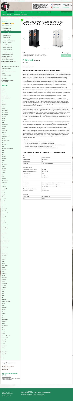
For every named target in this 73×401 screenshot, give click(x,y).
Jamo (3, 200)
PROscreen (4, 273)
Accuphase (4, 94)
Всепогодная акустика (7, 47)
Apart (3, 100)
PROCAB (4, 271)
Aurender (4, 120)
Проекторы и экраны (6, 68)
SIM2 (3, 311)
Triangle (3, 347)
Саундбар (5, 51)
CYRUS (4, 134)
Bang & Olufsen (5, 124)
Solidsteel (4, 321)
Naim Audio (4, 253)
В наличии (4, 26)
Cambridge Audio (5, 136)
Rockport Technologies (6, 301)
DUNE (3, 150)
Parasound (4, 279)
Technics (4, 339)
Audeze (4, 108)
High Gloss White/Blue (40, 54)
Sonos (3, 323)
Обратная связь (56, 7)
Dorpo (3, 160)
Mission (4, 237)
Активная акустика (6, 37)
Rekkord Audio (5, 299)
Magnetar (4, 220)
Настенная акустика (7, 35)
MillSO (3, 235)
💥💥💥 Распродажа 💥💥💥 (8, 23)
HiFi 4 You (4, 12)
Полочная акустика (6, 33)
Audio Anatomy (5, 110)
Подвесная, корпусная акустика (9, 39)
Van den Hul (4, 349)
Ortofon (4, 267)
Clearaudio (4, 144)
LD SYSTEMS (5, 212)
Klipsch (4, 210)
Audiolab (4, 118)
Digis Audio (4, 158)
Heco (3, 192)
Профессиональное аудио (7, 54)
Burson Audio (4, 130)
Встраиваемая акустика (7, 45)
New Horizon (5, 255)
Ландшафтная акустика (7, 49)
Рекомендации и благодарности (20, 14)
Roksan (3, 303)
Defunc (3, 152)
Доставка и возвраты (25, 12)
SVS (3, 317)
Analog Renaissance (6, 98)
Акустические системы (7, 28)
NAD (3, 249)
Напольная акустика (7, 32)
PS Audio (4, 275)
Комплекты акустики (7, 30)
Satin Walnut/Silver (27, 56)
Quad (3, 293)
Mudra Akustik (5, 243)
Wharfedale (4, 351)
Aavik (3, 90)
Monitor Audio (5, 239)
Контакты (41, 12)
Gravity (3, 190)
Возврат (39, 392)
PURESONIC (4, 277)
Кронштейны (4, 78)
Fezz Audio (4, 182)
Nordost (4, 259)
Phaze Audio (4, 283)
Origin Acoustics (5, 265)
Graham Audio (5, 188)
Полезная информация (6, 14)
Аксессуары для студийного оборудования (8, 81)
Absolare (4, 92)
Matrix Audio (4, 231)
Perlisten (4, 281)
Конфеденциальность (46, 392)
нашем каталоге (21, 0)
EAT (3, 162)
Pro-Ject (4, 289)
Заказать (65, 55)
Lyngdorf (4, 216)
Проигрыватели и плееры (7, 59)
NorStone (4, 257)
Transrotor (4, 345)
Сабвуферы (5, 44)
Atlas (3, 106)
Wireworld (4, 353)
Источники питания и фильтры (8, 71)
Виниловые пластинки (7, 25)
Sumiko (3, 331)
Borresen (4, 128)
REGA (3, 295)
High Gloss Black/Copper (29, 54)
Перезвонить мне (66, 7)
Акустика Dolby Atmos (7, 42)
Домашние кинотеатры (7, 56)
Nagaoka (4, 251)
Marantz (4, 222)
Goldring (4, 186)
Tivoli (3, 343)
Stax (3, 327)
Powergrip (4, 287)
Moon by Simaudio (6, 241)
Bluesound (4, 126)
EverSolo (4, 170)
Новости (17, 12)
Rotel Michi (4, 307)
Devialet (4, 156)
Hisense (3, 196)
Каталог (10, 12)
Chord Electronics (5, 140)
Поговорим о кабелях (6, 377)
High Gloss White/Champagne (41, 55)
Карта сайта (30, 391)
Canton (3, 138)
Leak (3, 214)
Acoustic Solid (5, 96)
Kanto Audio (4, 204)
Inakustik (4, 198)
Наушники (4, 70)
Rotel (3, 305)
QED (3, 291)
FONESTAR (4, 178)
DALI (3, 146)
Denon (3, 154)
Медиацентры (5, 64)
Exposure (4, 172)
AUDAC (3, 88)
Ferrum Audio (5, 180)
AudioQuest (4, 116)
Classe (3, 142)
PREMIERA (4, 269)
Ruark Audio (4, 309)
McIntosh (4, 233)
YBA (3, 355)
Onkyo (3, 261)
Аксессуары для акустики (8, 52)
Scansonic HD (5, 319)
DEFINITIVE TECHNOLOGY (7, 148)
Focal (3, 184)
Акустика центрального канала (9, 40)
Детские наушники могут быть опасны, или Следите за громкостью (11, 379)
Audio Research (5, 112)
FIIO (3, 174)
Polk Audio (4, 285)
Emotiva (4, 168)
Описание (26, 66)
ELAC (3, 166)
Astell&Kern (4, 104)
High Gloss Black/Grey (28, 55)
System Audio (5, 337)
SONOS (3, 313)
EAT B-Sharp (4, 164)
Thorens (4, 341)
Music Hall (4, 245)
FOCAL (3, 176)
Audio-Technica (5, 114)
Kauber (3, 206)
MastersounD (5, 228)
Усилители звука (5, 63)
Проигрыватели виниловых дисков (9, 61)
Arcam (3, 102)
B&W (3, 122)
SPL (3, 315)
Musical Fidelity (5, 247)
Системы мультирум (6, 75)
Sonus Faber (5, 325)
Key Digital (4, 208)
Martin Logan (5, 227)
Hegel (3, 194)
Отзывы (47, 12)
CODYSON (4, 132)
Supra (3, 333)
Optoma (3, 263)
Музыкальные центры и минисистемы (10, 66)
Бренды (4, 85)
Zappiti (3, 357)
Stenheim (4, 329)
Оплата (34, 12)
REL (3, 297)
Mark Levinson (5, 224)
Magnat (4, 218)
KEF (3, 202)
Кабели (3, 73)
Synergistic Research (6, 335)
